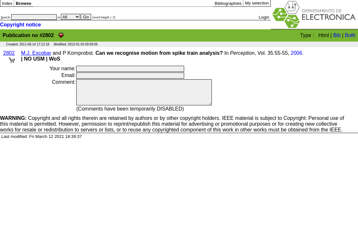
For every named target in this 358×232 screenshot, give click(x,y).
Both (350, 35)
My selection (257, 3)
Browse (23, 3)
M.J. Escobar (36, 53)
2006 (296, 53)
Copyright (25, 123)
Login (264, 17)
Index (7, 3)
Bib (337, 35)
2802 (9, 53)
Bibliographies (228, 3)
